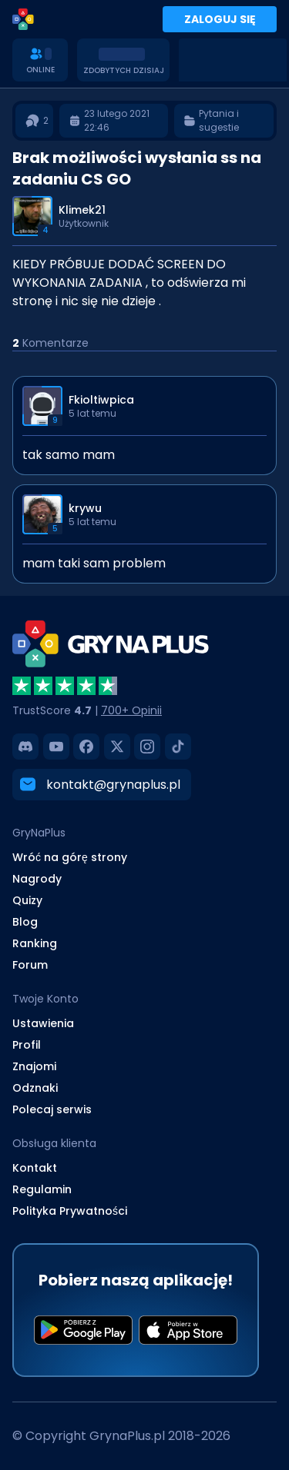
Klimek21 (82, 210)
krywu (85, 508)
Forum (30, 965)
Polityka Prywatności (69, 1211)
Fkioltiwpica (101, 399)
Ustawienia (43, 1023)
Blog (25, 922)
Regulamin (42, 1189)
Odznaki (35, 1088)
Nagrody (37, 878)
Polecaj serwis (52, 1109)
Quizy (27, 900)
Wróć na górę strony (69, 857)
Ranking (34, 943)
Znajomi (34, 1066)
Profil (26, 1045)
